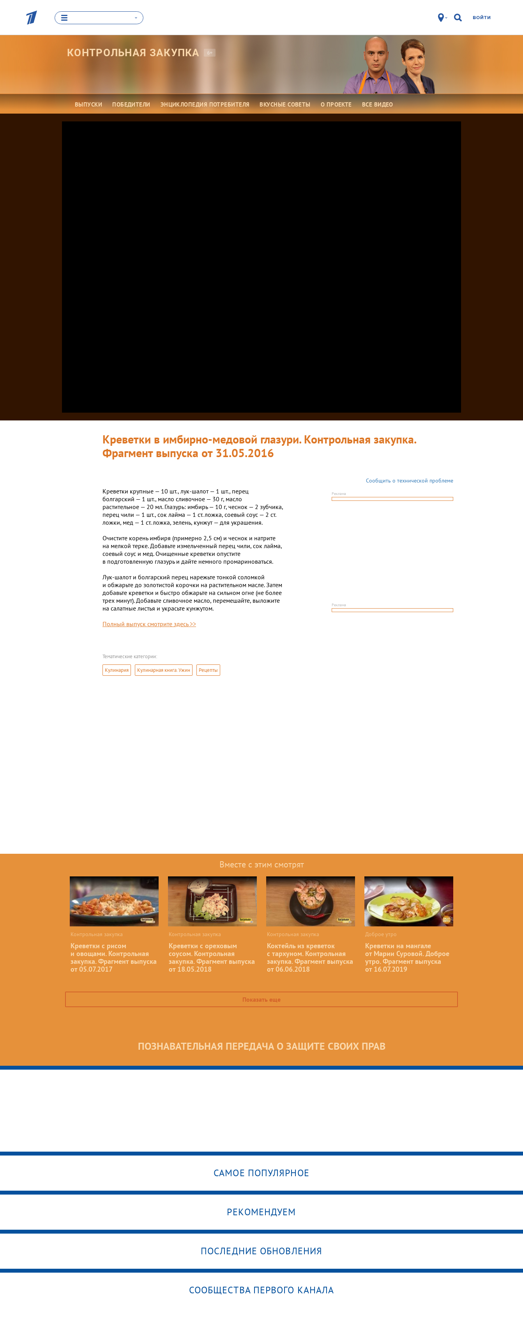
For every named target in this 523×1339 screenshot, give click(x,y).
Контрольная (133, 53)
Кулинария (117, 670)
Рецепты (208, 670)
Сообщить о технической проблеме (409, 480)
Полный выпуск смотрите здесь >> (149, 624)
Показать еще (261, 999)
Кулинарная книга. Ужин (163, 670)
